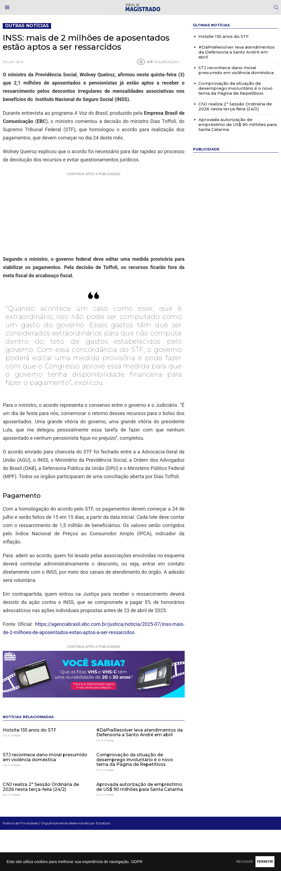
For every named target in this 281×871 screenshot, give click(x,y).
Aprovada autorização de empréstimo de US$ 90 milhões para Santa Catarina (139, 787)
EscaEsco (103, 823)
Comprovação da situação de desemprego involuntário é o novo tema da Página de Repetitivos (134, 759)
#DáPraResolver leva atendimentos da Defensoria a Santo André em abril (139, 732)
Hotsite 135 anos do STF (29, 730)
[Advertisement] (93, 212)
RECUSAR (220, 862)
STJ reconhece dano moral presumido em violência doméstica (45, 757)
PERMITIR (257, 862)
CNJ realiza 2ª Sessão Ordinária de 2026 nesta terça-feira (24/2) (41, 787)
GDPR (136, 861)
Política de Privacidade (20, 823)
